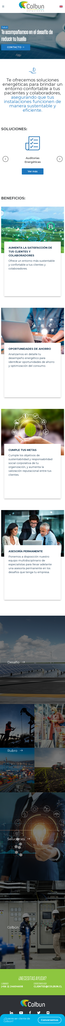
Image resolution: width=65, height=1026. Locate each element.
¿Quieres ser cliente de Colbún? (32, 1020)
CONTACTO (15, 47)
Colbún (15, 930)
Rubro (15, 753)
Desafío (16, 665)
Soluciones (18, 842)
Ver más (32, 171)
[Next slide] (60, 159)
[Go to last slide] (5, 159)
